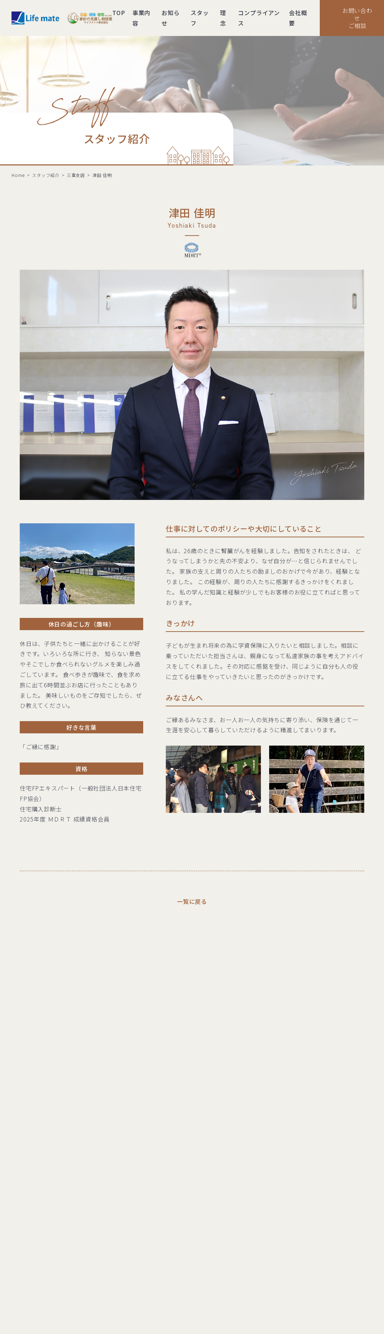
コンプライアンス (259, 17)
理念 (223, 17)
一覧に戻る (192, 901)
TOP (118, 12)
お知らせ (170, 17)
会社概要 (298, 17)
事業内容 (141, 17)
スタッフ (200, 17)
